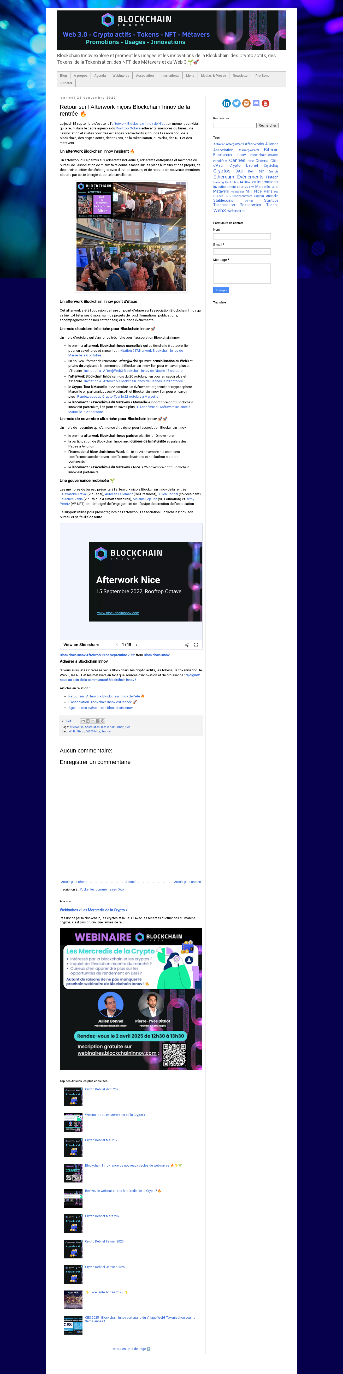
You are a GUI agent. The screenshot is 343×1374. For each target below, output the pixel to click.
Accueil (130, 882)
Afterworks (77, 727)
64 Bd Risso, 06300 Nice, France (90, 731)
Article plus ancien (187, 882)
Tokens (272, 205)
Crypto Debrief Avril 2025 (102, 1089)
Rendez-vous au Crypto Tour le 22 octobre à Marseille (117, 396)
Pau (276, 191)
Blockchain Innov (156, 655)
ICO (253, 182)
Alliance (272, 144)
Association (145, 75)
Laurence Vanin (71, 499)
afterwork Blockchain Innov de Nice (138, 124)
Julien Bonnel (168, 494)
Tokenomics (250, 205)
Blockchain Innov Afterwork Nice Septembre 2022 (97, 655)
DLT (261, 171)
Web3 (219, 210)
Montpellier (237, 191)
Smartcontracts (242, 196)
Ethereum (223, 177)
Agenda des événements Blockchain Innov (100, 708)
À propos (81, 75)
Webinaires (121, 75)
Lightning (242, 187)
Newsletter (241, 75)
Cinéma (262, 161)
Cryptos (221, 171)
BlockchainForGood (264, 155)
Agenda (100, 75)
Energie (274, 171)
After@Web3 (235, 144)
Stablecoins (223, 200)
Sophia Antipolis (266, 196)
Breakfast (220, 161)
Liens (190, 75)
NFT (249, 191)
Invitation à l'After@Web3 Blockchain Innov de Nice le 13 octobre (133, 371)
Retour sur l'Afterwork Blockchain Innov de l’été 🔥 (107, 696)
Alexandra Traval (74, 494)
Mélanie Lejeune (145, 499)
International (170, 75)
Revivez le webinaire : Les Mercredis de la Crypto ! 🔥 (123, 1191)
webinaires (236, 211)
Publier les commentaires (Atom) (104, 889)
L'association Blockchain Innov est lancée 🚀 (102, 702)
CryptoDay (271, 166)
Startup (249, 200)
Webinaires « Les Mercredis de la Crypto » (93, 910)
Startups (271, 200)
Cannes (237, 160)
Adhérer (66, 83)
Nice (128, 727)
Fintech (272, 177)
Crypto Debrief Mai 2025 (102, 1140)
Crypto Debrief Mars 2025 (103, 1216)
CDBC (251, 161)
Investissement (224, 187)
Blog (63, 75)
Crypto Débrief (243, 165)
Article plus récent (74, 882)
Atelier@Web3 (248, 150)
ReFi (228, 196)
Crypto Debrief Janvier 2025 (105, 1267)
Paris (268, 191)
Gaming (218, 182)
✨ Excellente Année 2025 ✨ (106, 1292)
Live (251, 187)
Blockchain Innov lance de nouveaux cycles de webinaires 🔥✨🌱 (133, 1165)
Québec (218, 196)
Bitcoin (271, 150)
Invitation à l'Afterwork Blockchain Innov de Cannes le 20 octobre (133, 381)
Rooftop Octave (128, 128)
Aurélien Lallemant (119, 494)
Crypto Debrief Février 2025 (104, 1241)
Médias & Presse (213, 75)
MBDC (275, 187)
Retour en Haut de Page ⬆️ (131, 1349)
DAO (239, 171)
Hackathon (232, 182)
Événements (250, 177)
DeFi (251, 171)
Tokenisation (224, 205)
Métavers (221, 191)
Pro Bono (263, 75)
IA (241, 182)
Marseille (262, 186)
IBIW (247, 182)
